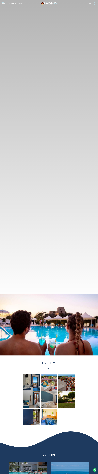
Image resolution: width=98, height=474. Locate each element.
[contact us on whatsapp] (94, 470)
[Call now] (15, 3)
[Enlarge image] (31, 382)
